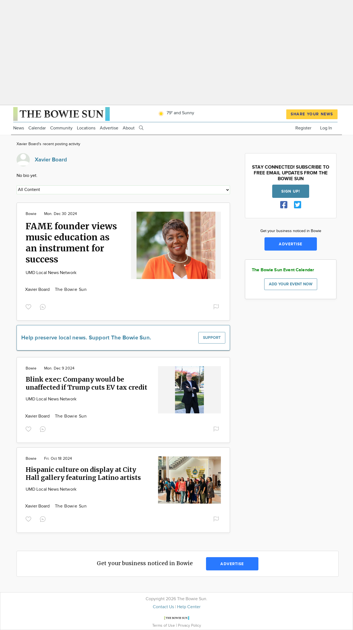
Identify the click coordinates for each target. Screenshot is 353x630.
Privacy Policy (189, 625)
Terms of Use (164, 625)
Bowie (31, 214)
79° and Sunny (175, 113)
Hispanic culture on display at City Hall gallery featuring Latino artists (83, 474)
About (129, 128)
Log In (326, 128)
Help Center (188, 607)
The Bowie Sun (71, 289)
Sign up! (290, 191)
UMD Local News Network (51, 272)
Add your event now (290, 284)
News (18, 128)
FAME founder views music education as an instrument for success (71, 243)
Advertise (109, 128)
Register (303, 128)
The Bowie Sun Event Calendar (283, 270)
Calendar (37, 128)
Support (212, 337)
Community (61, 128)
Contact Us (163, 607)
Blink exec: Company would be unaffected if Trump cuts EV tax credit (86, 383)
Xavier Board (38, 289)
